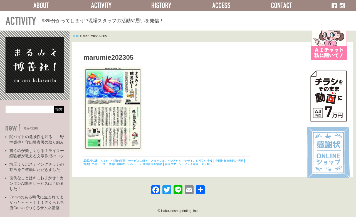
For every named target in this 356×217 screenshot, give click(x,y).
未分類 (205, 164)
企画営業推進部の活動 (229, 160)
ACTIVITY (101, 5)
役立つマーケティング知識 (181, 164)
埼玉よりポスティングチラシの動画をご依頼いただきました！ (36, 167)
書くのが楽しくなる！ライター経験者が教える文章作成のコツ (36, 153)
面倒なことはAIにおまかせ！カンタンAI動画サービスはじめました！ (36, 183)
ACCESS (221, 5)
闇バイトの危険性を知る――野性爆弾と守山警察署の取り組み (36, 139)
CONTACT (281, 5)
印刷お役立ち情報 (151, 164)
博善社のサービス (94, 164)
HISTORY (161, 5)
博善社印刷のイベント (123, 164)
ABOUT (41, 5)
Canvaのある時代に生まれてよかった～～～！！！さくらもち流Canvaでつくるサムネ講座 (36, 202)
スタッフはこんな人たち (166, 160)
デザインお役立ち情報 (198, 160)
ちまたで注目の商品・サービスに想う (124, 160)
